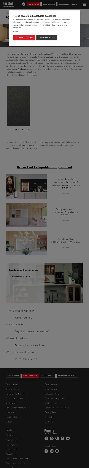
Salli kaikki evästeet (24, 38)
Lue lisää (16, 31)
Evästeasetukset (47, 38)
